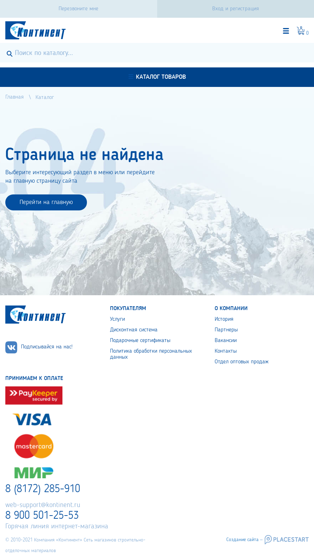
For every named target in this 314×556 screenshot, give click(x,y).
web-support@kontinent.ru (42, 505)
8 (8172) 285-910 (42, 489)
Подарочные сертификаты (140, 340)
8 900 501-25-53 (42, 516)
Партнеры (226, 330)
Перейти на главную (46, 202)
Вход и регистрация (235, 9)
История (224, 319)
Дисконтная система (134, 330)
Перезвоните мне (78, 9)
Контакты (226, 351)
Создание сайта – (244, 539)
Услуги (117, 319)
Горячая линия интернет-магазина (56, 526)
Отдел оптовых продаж (242, 362)
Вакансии (226, 340)
